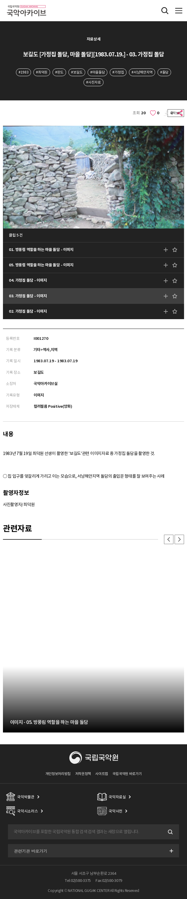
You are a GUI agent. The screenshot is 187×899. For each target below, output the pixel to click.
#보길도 (77, 72)
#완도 (59, 72)
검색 (169, 832)
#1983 (23, 72)
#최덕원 (41, 72)
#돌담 (164, 72)
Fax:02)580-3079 (109, 880)
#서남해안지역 (142, 72)
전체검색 (165, 10)
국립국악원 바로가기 (127, 773)
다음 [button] (179, 539)
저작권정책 (83, 773)
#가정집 (118, 72)
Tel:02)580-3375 (78, 880)
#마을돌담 (97, 72)
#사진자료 (93, 82)
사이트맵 (101, 773)
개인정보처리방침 (58, 773)
